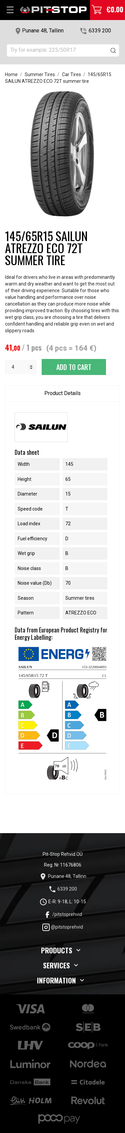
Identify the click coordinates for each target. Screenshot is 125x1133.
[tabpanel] (62, 153)
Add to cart (73, 367)
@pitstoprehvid (62, 927)
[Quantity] (21, 367)
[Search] (63, 50)
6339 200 (100, 30)
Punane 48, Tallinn (43, 30)
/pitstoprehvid (62, 914)
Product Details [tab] (62, 393)
